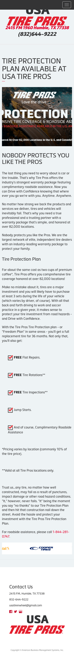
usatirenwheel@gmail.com (25, 605)
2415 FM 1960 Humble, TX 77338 (37, 27)
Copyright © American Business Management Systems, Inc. (37, 650)
